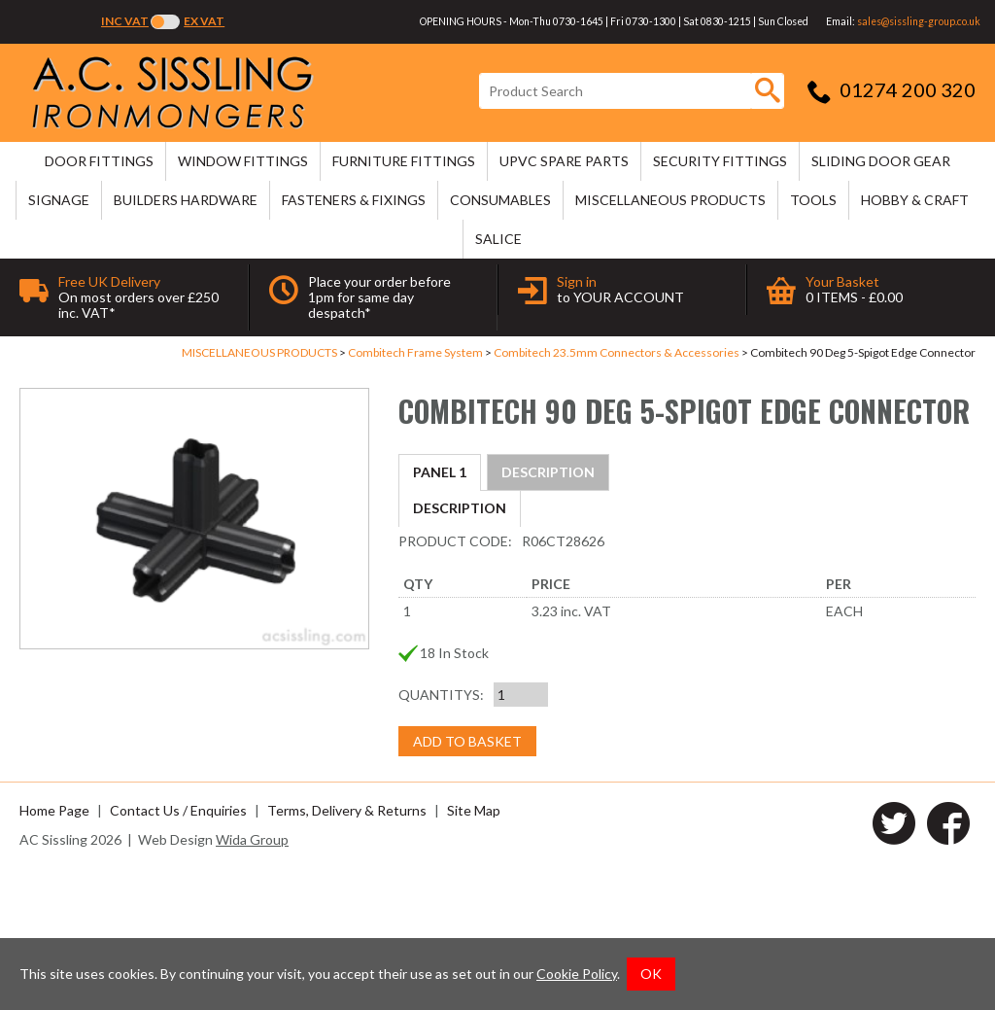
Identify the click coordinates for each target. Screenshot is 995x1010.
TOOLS (813, 200)
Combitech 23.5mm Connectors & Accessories (616, 352)
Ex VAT (204, 21)
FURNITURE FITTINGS (403, 161)
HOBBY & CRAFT (915, 200)
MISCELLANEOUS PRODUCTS (670, 200)
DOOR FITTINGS (99, 161)
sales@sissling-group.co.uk (918, 21)
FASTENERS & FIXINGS (354, 200)
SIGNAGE (58, 200)
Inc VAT (125, 21)
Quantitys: (441, 834)
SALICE (498, 238)
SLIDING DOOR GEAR (880, 161)
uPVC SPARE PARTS (564, 161)
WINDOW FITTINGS (243, 161)
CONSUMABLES (500, 200)
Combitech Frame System (415, 352)
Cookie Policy (576, 973)
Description (459, 472)
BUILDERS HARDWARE (185, 200)
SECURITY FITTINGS (720, 161)
